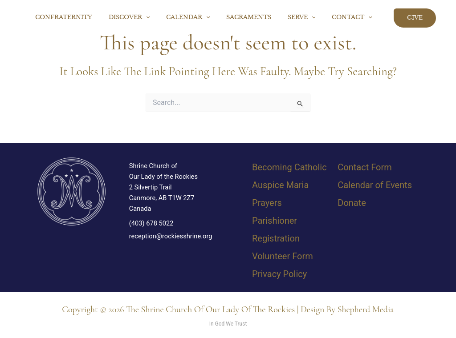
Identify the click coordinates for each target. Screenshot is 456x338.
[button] (167, 18)
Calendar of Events (375, 185)
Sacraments (260, 17)
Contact (354, 18)
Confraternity (89, 17)
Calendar (205, 18)
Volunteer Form (282, 256)
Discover (150, 18)
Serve (308, 18)
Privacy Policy (279, 274)
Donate (352, 202)
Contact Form (364, 167)
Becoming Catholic (289, 167)
